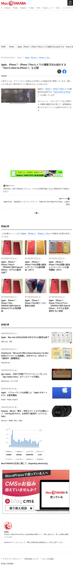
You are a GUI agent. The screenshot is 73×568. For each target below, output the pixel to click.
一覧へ (36, 213)
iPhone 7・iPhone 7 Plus (54, 89)
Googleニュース (48, 8)
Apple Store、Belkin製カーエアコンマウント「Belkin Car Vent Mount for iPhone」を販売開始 (37, 201)
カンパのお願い (48, 559)
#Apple (27, 58)
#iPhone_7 (34, 58)
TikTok (38, 8)
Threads (15, 8)
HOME (3, 47)
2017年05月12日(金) (8, 58)
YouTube (31, 8)
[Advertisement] (36, 27)
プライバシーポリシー (12, 559)
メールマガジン (67, 8)
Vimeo (58, 8)
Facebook (7, 8)
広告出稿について (31, 559)
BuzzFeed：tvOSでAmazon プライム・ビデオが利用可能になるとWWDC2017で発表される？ (36, 189)
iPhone (11, 47)
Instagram (23, 8)
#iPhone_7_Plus (44, 58)
